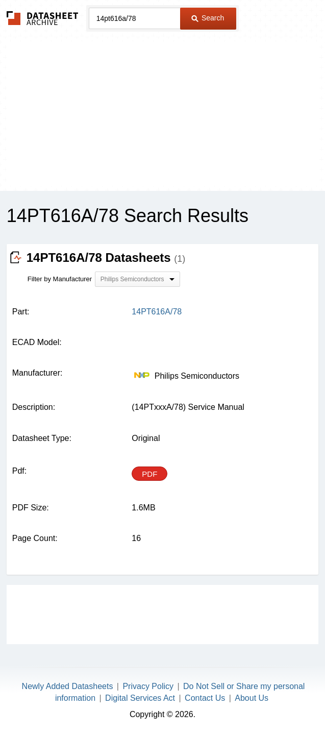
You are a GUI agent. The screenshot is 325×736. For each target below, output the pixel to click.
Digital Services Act (140, 698)
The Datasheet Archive (43, 18)
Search (207, 18)
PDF (149, 474)
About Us (251, 698)
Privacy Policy (147, 686)
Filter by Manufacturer (60, 279)
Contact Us (205, 698)
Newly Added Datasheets (67, 686)
